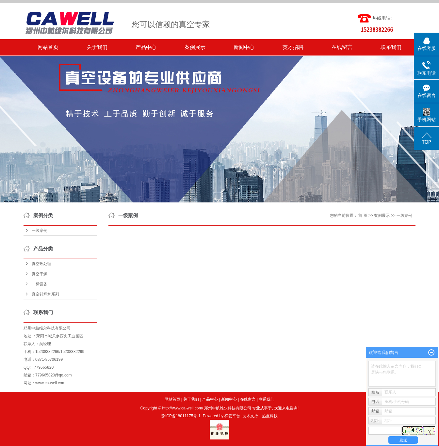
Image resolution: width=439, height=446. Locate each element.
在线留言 (342, 47)
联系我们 (391, 47)
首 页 (362, 215)
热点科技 (270, 416)
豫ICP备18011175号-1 (181, 416)
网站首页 (48, 47)
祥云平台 (232, 416)
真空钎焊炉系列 (45, 294)
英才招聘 (293, 47)
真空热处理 (41, 264)
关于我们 (97, 47)
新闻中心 (244, 47)
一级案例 (39, 230)
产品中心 (146, 47)
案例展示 (195, 47)
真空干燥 (39, 274)
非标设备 (39, 284)
